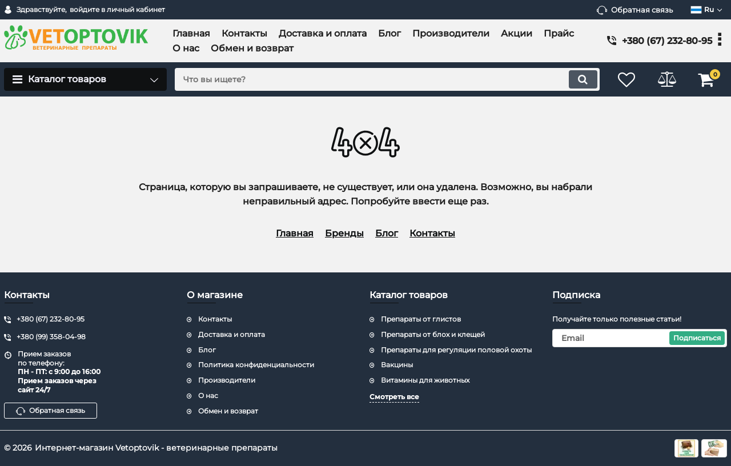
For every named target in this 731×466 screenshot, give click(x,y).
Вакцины (397, 364)
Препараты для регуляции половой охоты (456, 350)
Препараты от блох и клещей (433, 334)
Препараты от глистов (421, 319)
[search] (387, 79)
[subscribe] (639, 338)
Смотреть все (394, 396)
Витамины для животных (425, 380)
